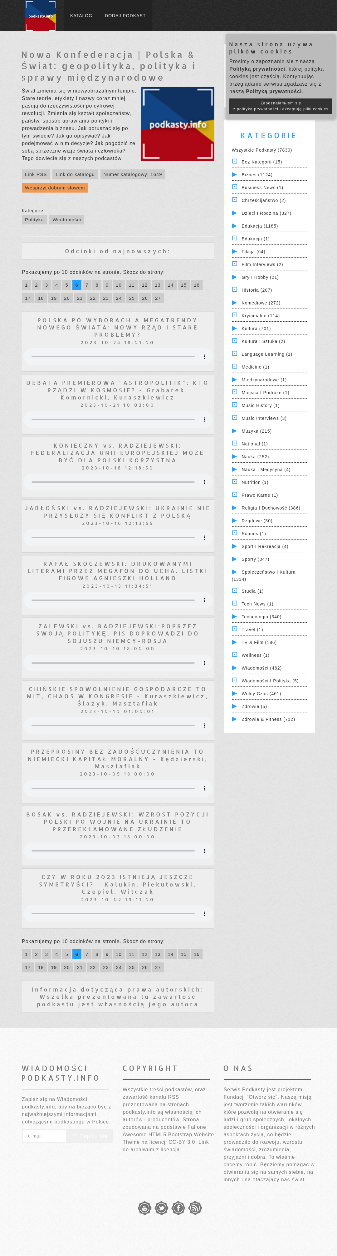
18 (41, 298)
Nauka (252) (255, 456)
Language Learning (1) (267, 354)
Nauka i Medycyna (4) (266, 469)
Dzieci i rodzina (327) (266, 213)
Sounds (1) (254, 533)
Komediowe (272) (261, 302)
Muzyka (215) (257, 431)
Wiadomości (66, 219)
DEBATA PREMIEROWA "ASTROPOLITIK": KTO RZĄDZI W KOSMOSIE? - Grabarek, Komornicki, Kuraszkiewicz (117, 390)
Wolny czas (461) (261, 693)
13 (158, 285)
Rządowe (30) (257, 520)
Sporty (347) (255, 559)
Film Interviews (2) (262, 264)
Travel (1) (252, 629)
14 (171, 285)
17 (28, 298)
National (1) (255, 443)
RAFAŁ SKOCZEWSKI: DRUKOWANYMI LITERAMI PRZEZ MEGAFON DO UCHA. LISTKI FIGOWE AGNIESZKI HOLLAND (117, 571)
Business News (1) (262, 187)
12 (145, 285)
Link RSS (36, 174)
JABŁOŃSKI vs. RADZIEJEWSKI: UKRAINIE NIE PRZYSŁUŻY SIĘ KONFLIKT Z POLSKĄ (118, 511)
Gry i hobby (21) (260, 277)
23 (106, 298)
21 (80, 298)
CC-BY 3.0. (182, 1142)
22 (93, 298)
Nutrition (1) (255, 482)
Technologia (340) (261, 616)
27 (158, 298)
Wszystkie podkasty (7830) (262, 150)
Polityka (34, 219)
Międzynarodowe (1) (264, 379)
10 (119, 285)
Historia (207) (257, 290)
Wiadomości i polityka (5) (270, 680)
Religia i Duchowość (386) (271, 507)
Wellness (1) (256, 655)
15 (184, 285)
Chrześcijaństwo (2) (264, 200)
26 (145, 298)
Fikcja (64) (253, 251)
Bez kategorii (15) (262, 161)
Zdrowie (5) (254, 706)
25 (132, 298)
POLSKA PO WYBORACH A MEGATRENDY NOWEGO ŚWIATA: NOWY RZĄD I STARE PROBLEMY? (117, 327)
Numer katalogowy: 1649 (133, 174)
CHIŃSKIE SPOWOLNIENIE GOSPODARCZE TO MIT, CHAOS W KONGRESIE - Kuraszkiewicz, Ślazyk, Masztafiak (118, 696)
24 (119, 298)
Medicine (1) (255, 366)
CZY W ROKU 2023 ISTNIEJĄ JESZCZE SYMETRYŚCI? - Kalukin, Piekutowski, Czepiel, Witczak (118, 884)
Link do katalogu (75, 174)
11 (132, 285)
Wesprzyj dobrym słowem (55, 187)
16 (197, 285)
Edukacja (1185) (260, 226)
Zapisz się (89, 1136)
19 (54, 298)
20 (67, 298)
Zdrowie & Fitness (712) (268, 719)
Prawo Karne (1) (260, 495)
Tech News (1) (257, 603)
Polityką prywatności (257, 69)
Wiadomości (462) (262, 668)
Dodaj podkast (125, 15)
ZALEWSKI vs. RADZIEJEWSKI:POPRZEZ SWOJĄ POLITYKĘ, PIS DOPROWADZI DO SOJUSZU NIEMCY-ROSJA (118, 633)
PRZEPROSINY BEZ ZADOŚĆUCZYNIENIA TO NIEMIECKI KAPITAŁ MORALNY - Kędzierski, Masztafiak (118, 759)
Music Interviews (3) (264, 418)
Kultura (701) (256, 328)
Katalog (81, 15)
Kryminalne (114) (261, 315)
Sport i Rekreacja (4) (265, 546)
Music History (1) (261, 405)
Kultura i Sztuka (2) (263, 341)
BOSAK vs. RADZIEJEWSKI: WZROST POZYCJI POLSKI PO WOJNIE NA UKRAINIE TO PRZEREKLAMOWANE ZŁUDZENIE (117, 821)
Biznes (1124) (257, 174)
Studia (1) (253, 591)
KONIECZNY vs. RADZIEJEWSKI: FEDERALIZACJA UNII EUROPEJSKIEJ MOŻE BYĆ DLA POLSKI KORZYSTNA (118, 453)
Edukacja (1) (256, 238)
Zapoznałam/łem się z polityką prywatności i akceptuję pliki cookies (281, 106)
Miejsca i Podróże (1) (265, 392)
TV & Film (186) (259, 642)
